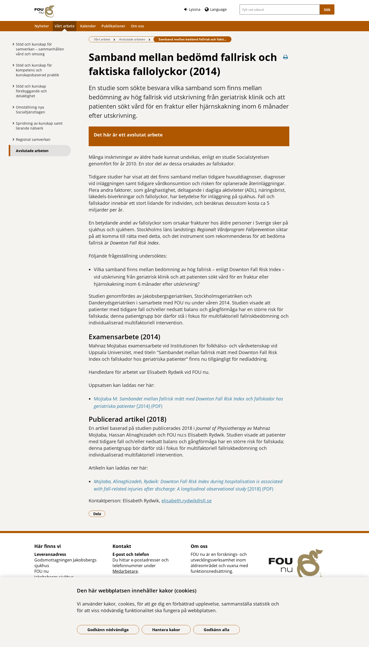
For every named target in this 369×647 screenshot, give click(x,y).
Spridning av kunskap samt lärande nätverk (39, 126)
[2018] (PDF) (259, 489)
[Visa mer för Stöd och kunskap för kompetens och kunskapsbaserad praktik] (12, 65)
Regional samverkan (33, 139)
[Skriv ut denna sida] (285, 57)
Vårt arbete (65, 26)
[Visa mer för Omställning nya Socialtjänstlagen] (12, 107)
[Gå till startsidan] (44, 11)
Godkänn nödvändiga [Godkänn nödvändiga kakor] (108, 629)
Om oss (137, 26)
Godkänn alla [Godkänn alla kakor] (216, 629)
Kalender (88, 26)
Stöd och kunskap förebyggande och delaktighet (31, 91)
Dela (99, 513)
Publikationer (113, 26)
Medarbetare (125, 571)
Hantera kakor (166, 629)
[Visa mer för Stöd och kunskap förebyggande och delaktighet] (12, 86)
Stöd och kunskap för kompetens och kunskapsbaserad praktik (37, 70)
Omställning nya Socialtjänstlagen (30, 109)
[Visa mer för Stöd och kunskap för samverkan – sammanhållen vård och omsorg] (12, 44)
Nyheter (42, 26)
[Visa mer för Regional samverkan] (12, 139)
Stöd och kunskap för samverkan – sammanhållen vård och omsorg (40, 49)
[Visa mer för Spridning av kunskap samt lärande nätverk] (12, 123)
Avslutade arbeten (32, 150)
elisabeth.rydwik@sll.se (186, 500)
